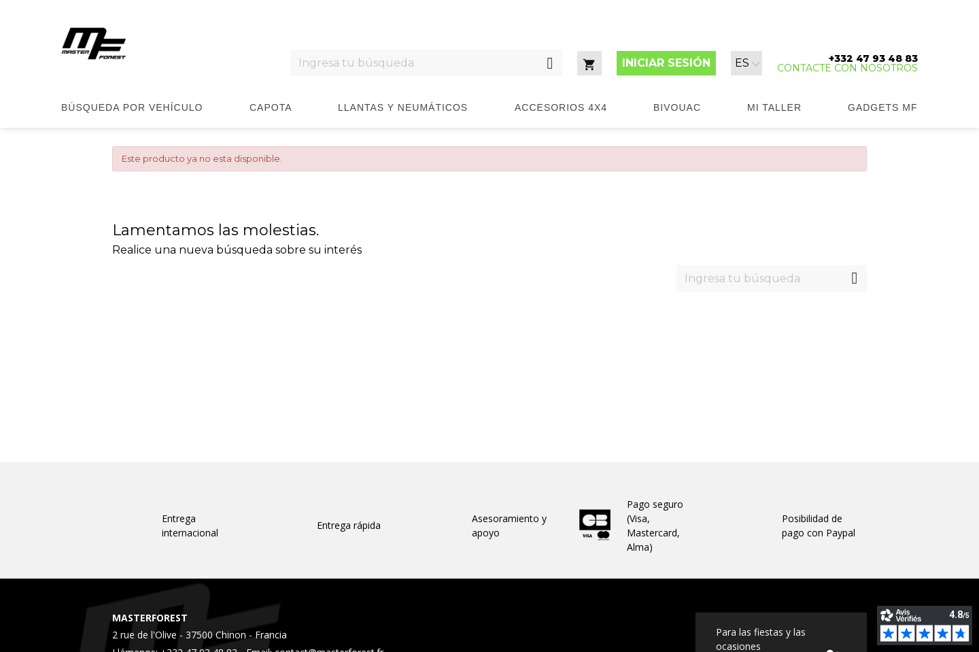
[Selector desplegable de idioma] (747, 63)
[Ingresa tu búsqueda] (414, 63)
